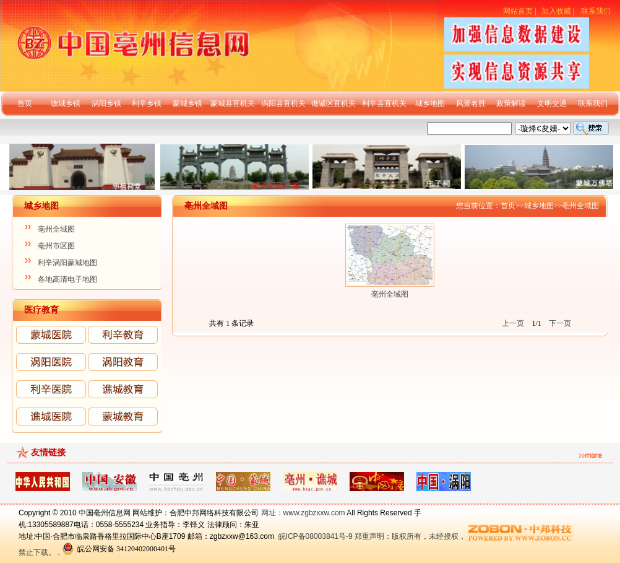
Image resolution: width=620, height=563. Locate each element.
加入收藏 (556, 11)
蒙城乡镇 (187, 103)
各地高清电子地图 (67, 279)
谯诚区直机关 (333, 103)
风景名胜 (471, 103)
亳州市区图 (56, 246)
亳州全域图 (56, 229)
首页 (24, 103)
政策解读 (511, 103)
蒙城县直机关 (232, 103)
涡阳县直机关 (283, 103)
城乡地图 (430, 103)
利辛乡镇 (146, 103)
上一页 (513, 323)
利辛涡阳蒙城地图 (67, 262)
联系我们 (596, 11)
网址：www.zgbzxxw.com (303, 512)
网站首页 (518, 11)
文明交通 (552, 103)
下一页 (560, 323)
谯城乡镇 (65, 103)
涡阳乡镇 (106, 103)
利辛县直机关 (384, 103)
